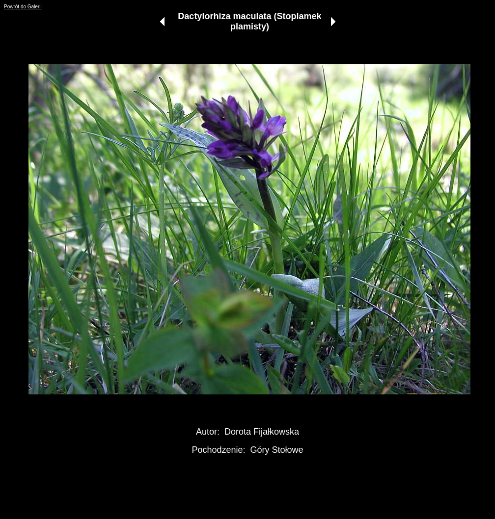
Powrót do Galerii (23, 6)
